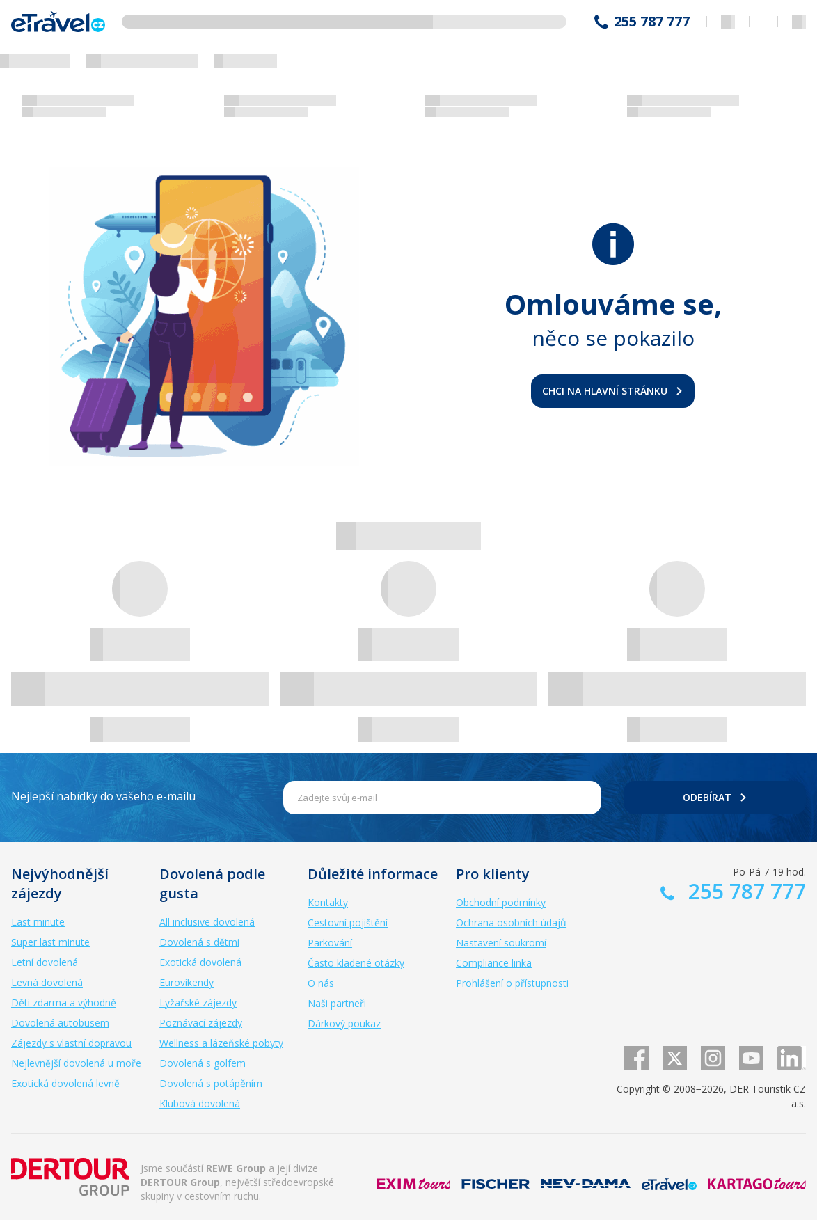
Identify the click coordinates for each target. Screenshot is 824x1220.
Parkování (330, 942)
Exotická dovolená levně (65, 1083)
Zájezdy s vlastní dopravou (71, 1042)
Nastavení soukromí (501, 942)
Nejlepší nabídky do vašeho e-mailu (103, 796)
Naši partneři (337, 1003)
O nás (321, 983)
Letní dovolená (44, 962)
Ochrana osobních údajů (511, 922)
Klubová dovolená (199, 1103)
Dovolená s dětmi (199, 942)
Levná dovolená (47, 982)
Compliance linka (494, 962)
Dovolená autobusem (60, 1022)
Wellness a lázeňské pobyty (221, 1042)
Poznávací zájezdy (200, 1022)
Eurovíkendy (186, 982)
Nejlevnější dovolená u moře (76, 1063)
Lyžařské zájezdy (198, 1002)
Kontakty (328, 902)
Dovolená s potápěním (210, 1083)
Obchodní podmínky (501, 902)
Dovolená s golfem (202, 1063)
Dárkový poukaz (344, 1023)
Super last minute (50, 942)
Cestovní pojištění (348, 922)
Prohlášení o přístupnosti (512, 983)
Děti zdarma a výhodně (63, 1002)
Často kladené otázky (356, 962)
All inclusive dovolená (207, 921)
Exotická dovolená (200, 962)
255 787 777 (652, 22)
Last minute (38, 921)
